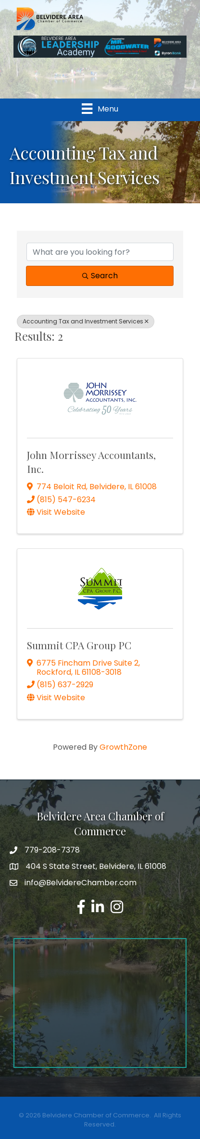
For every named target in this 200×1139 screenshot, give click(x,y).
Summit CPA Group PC (79, 645)
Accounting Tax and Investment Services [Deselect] (86, 321)
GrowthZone (123, 747)
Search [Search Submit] (100, 275)
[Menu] (100, 109)
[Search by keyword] (100, 252)
